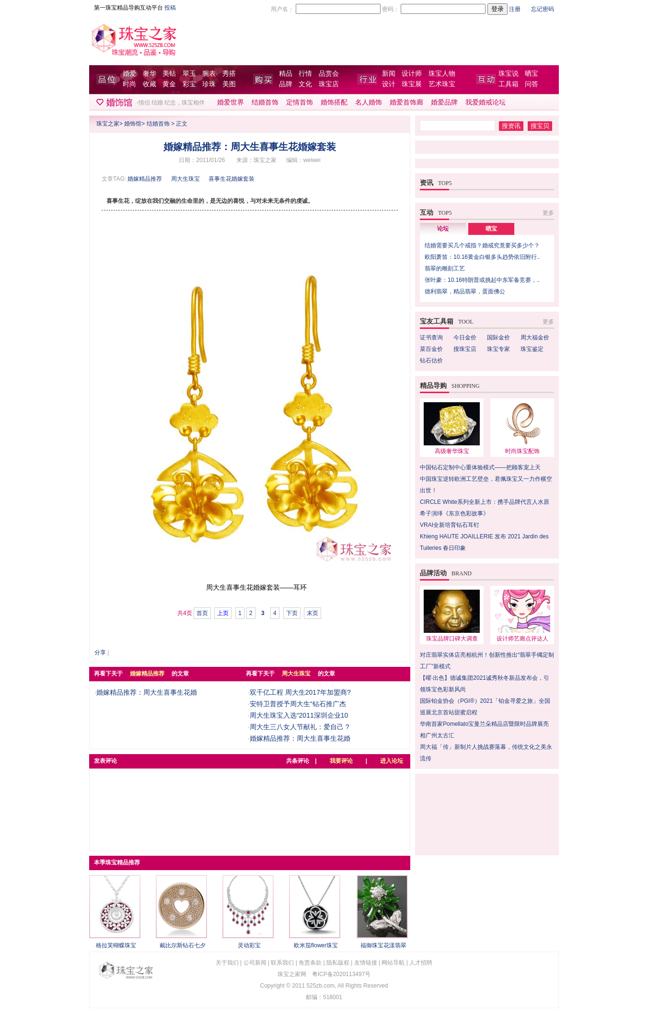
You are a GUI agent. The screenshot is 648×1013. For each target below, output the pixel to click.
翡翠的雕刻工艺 (445, 268)
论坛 (443, 228)
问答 (531, 84)
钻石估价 (431, 360)
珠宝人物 (441, 73)
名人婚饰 (368, 102)
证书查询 (431, 337)
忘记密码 (542, 9)
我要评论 (341, 760)
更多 (548, 213)
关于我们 (227, 962)
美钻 (169, 73)
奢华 (149, 73)
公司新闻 (254, 962)
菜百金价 (431, 349)
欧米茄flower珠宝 (316, 945)
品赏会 (329, 73)
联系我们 (282, 962)
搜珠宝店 (464, 349)
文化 (305, 84)
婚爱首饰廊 (406, 102)
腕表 (209, 73)
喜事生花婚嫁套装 (231, 178)
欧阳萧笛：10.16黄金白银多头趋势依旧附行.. (482, 257)
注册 (515, 9)
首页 (202, 613)
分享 (100, 652)
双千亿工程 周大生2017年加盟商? (300, 692)
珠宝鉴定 (532, 349)
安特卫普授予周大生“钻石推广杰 (298, 704)
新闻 (388, 73)
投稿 (170, 7)
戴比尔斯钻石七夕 (183, 945)
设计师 (412, 73)
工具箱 (508, 84)
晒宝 (531, 73)
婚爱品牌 (444, 102)
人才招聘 (420, 962)
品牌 (285, 84)
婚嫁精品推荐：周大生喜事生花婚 (146, 692)
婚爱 (129, 73)
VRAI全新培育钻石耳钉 (449, 525)
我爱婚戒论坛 (485, 102)
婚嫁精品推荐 (144, 178)
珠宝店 (329, 84)
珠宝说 (508, 73)
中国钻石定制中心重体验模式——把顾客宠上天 (480, 467)
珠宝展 (412, 84)
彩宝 (189, 84)
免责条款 (310, 962)
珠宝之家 (107, 123)
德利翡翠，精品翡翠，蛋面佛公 (465, 291)
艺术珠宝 (441, 84)
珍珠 (209, 84)
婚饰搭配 (334, 102)
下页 (292, 613)
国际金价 (498, 337)
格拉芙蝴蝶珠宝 (116, 945)
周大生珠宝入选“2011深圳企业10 (299, 715)
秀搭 (229, 73)
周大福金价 (535, 337)
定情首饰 (299, 102)
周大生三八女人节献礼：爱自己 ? (299, 727)
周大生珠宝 (185, 178)
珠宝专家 (498, 349)
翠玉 (189, 73)
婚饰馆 (132, 123)
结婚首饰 (265, 102)
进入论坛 (391, 760)
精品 (285, 73)
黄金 (169, 84)
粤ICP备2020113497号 (341, 974)
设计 (388, 84)
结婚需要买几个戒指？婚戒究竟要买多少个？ (482, 245)
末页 (312, 613)
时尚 (129, 84)
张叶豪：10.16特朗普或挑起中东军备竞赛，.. (482, 280)
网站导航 (393, 962)
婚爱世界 (230, 102)
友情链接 (365, 962)
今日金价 (464, 337)
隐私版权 (337, 962)
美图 (229, 84)
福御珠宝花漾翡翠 (383, 945)
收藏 (149, 84)
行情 (305, 73)
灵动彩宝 (249, 945)
